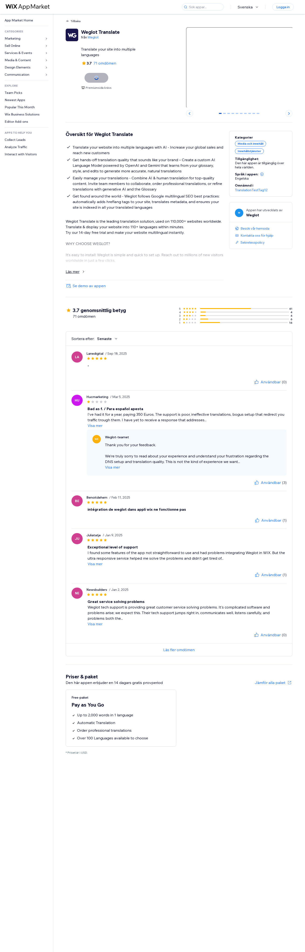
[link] (26, 20)
